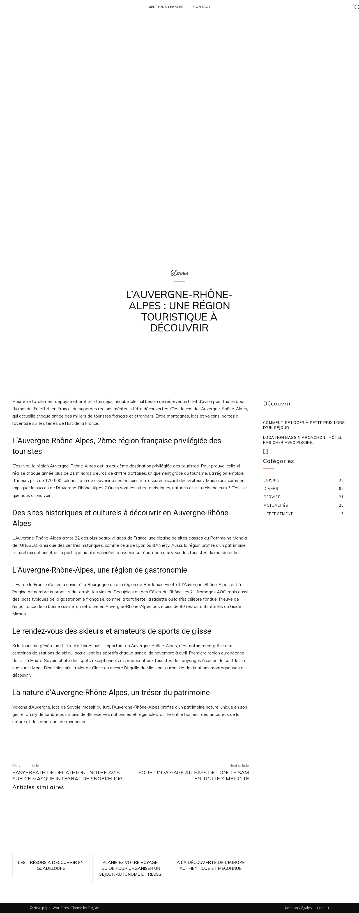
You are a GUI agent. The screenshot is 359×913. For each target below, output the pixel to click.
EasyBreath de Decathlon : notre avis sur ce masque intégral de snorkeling (67, 775)
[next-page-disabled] (267, 451)
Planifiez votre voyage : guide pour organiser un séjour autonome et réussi (130, 868)
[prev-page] (264, 451)
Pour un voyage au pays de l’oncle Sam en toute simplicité (193, 775)
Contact (323, 907)
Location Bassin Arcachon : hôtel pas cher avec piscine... (302, 440)
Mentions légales (298, 907)
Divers (179, 273)
